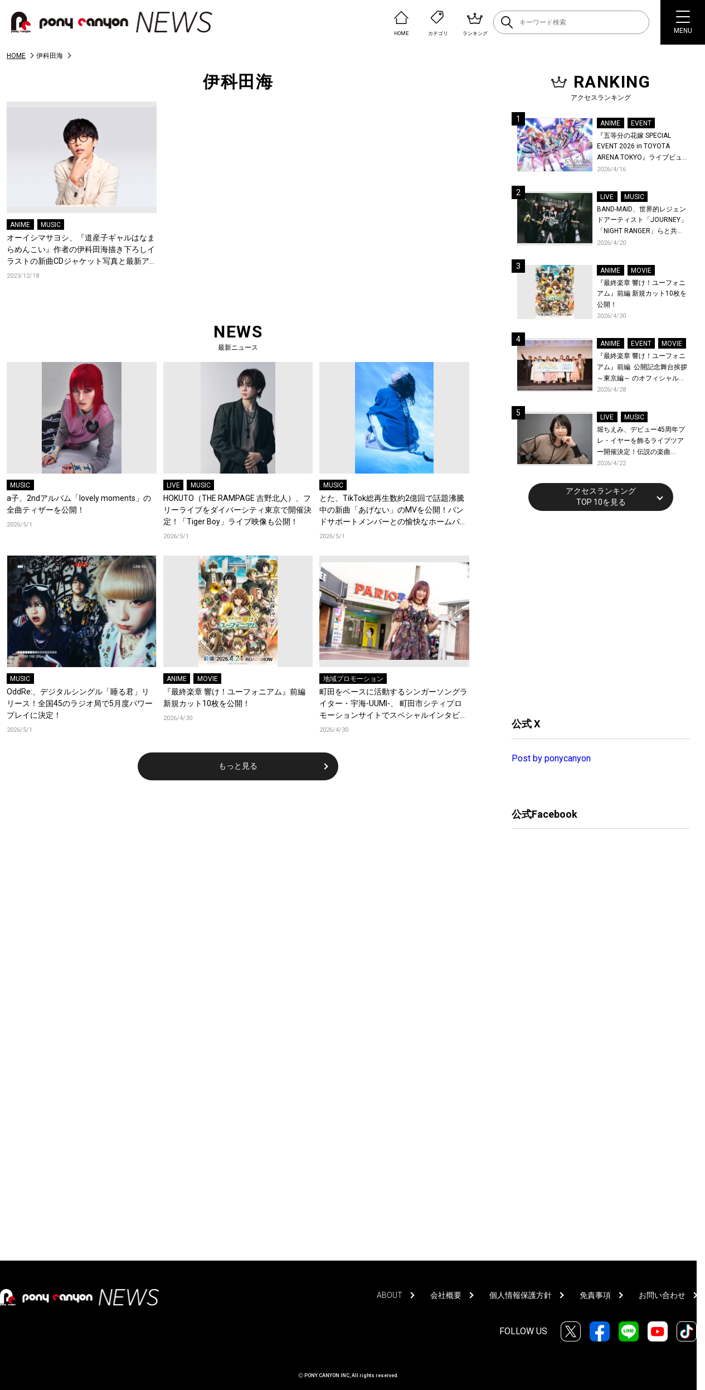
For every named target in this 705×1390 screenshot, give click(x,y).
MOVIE (207, 679)
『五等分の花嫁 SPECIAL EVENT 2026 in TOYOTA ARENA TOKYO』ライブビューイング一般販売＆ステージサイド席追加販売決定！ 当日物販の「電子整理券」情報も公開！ (643, 147)
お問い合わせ (662, 1295)
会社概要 (445, 1295)
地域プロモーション (353, 679)
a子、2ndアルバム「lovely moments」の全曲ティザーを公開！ (79, 504)
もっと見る (237, 765)
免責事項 (595, 1295)
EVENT (641, 123)
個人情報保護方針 (520, 1295)
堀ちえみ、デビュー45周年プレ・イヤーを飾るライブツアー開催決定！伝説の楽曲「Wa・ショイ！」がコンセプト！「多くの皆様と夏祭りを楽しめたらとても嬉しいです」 (642, 441)
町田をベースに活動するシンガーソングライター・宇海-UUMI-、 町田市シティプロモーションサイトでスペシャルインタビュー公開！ (393, 704)
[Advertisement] (595, 612)
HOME (16, 56)
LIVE (173, 485)
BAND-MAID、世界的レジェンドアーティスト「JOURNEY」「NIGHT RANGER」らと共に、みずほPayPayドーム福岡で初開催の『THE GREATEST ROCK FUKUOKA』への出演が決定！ (642, 221)
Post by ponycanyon (551, 758)
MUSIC (51, 225)
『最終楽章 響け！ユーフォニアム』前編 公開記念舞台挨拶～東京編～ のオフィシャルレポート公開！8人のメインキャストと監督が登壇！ (642, 368)
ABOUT (389, 1295)
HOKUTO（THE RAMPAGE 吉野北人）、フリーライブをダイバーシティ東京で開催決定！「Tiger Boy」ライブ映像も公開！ (237, 510)
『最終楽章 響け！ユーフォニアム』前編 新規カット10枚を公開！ (234, 697)
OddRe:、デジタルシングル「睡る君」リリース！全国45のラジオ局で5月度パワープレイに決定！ (80, 703)
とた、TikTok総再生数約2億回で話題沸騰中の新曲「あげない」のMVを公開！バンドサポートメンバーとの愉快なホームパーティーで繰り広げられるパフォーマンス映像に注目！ (393, 511)
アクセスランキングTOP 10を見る (601, 496)
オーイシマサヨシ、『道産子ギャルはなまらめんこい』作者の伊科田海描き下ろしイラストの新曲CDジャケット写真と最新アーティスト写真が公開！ (81, 250)
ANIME (20, 225)
